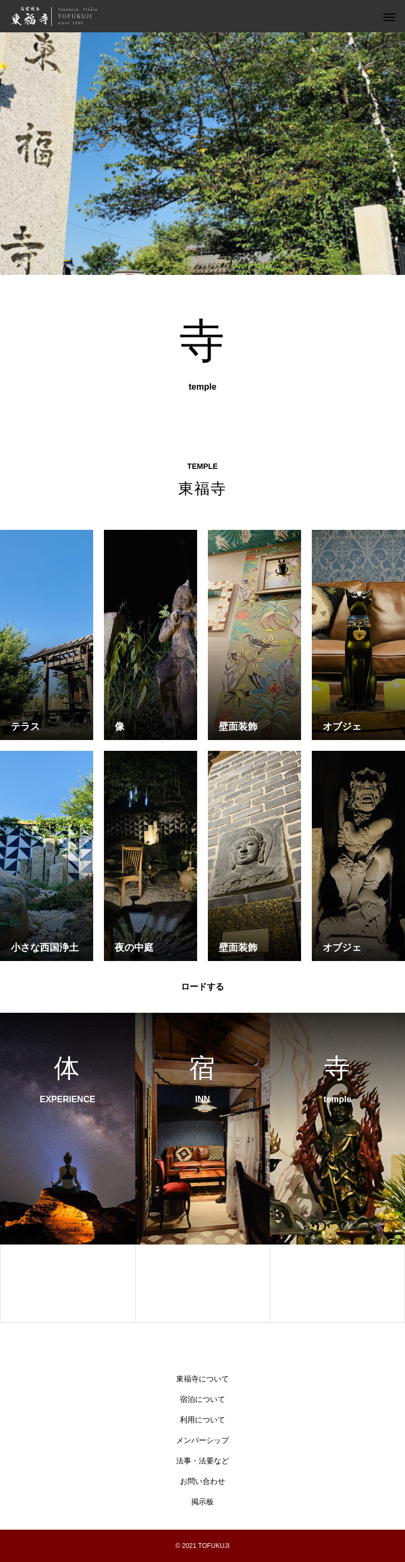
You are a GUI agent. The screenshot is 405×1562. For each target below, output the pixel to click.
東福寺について (202, 1379)
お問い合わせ (202, 1481)
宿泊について (202, 1399)
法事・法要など (202, 1461)
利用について (202, 1420)
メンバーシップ (202, 1440)
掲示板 (202, 1502)
